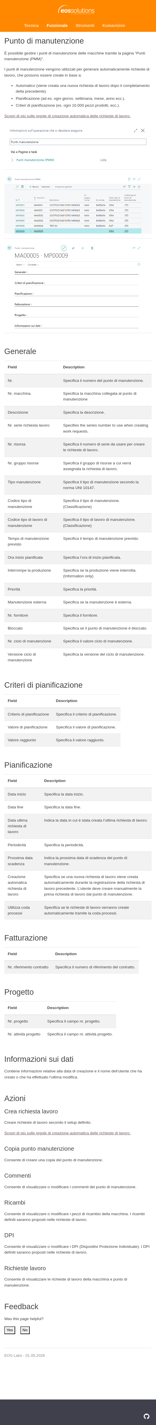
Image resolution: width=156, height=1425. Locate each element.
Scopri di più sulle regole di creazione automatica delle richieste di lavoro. (67, 116)
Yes (10, 1330)
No (25, 1330)
